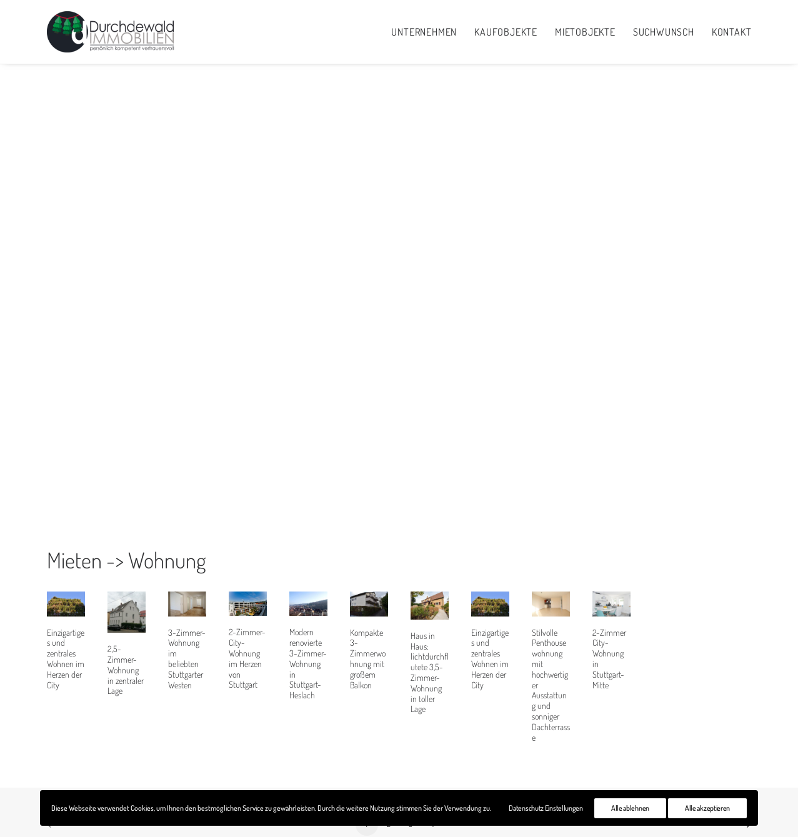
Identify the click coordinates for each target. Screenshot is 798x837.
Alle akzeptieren (707, 808)
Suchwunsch (663, 32)
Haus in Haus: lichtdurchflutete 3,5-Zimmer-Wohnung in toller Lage (430, 623)
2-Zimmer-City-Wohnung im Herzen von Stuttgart (247, 608)
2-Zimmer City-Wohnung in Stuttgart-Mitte (609, 609)
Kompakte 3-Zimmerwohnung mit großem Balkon (368, 609)
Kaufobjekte (505, 32)
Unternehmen (424, 32)
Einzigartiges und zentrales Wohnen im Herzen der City (65, 609)
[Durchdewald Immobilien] (111, 31)
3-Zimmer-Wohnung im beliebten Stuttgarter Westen (187, 609)
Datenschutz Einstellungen (546, 808)
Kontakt (732, 32)
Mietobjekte (585, 32)
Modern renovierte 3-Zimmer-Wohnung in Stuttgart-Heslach (308, 614)
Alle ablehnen (630, 808)
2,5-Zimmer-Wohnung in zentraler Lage (125, 620)
